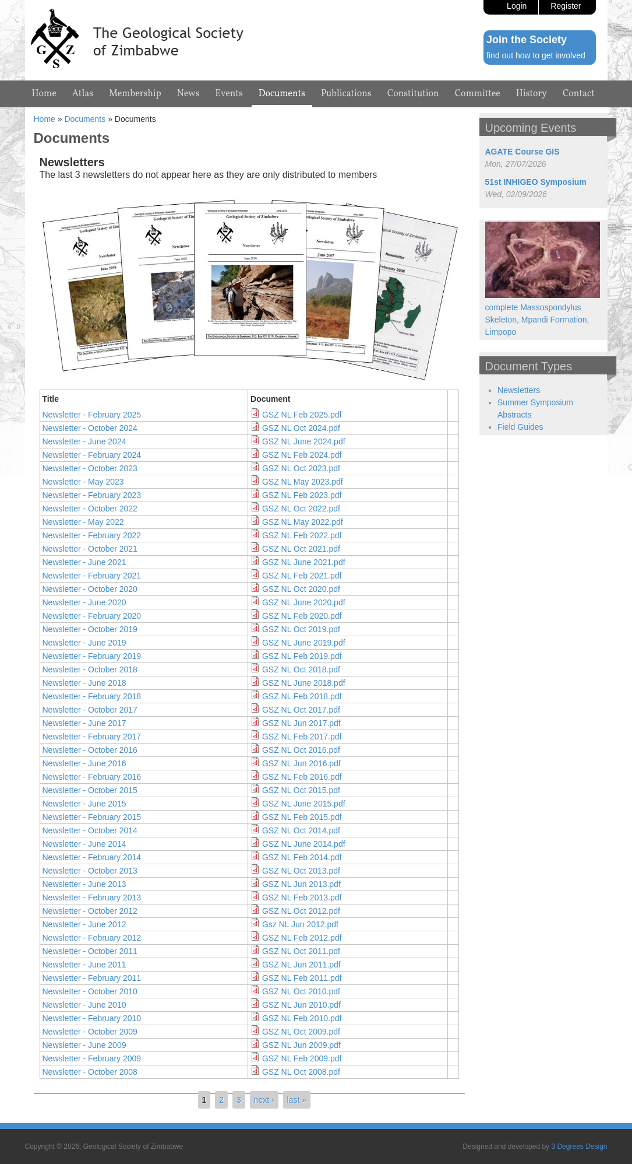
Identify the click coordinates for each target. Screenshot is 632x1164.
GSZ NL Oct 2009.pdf (301, 1031)
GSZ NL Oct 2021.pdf (301, 548)
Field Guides (520, 427)
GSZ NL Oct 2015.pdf (301, 790)
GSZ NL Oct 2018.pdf (301, 669)
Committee (477, 93)
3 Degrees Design (579, 1146)
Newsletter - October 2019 (90, 629)
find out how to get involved (535, 55)
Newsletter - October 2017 (90, 709)
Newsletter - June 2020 (84, 602)
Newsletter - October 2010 (90, 991)
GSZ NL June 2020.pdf (303, 602)
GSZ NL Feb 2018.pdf (301, 696)
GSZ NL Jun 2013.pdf (301, 884)
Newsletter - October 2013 (90, 870)
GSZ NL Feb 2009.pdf (301, 1058)
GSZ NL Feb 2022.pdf (301, 535)
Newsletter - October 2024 (90, 428)
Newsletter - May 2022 (83, 522)
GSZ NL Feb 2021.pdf (301, 575)
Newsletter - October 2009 (90, 1031)
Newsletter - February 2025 (92, 414)
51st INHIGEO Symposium (536, 182)
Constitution (413, 93)
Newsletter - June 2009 (84, 1045)
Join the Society (526, 39)
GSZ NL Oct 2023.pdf (301, 468)
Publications (346, 93)
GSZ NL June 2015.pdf (303, 803)
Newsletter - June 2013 (84, 884)
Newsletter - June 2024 (84, 441)
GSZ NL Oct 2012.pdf (301, 911)
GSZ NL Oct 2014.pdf (301, 830)
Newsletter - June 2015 (84, 803)
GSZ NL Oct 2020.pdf (301, 589)
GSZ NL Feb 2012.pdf (301, 937)
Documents (282, 93)
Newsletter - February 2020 (92, 615)
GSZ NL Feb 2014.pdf (301, 857)
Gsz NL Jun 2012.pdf (300, 924)
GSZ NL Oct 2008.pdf (301, 1072)
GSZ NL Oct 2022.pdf (301, 508)
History (531, 93)
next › (264, 1100)
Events (229, 93)
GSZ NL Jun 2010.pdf (301, 1004)
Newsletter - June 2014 (84, 844)
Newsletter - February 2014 (92, 857)
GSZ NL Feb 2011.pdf (301, 978)
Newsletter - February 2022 (92, 535)
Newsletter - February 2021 (92, 575)
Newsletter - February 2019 (92, 656)
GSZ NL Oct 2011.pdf (301, 951)
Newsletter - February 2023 (92, 495)
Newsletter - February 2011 (92, 978)
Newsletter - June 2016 (84, 763)
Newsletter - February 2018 (92, 696)
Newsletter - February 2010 (92, 1018)
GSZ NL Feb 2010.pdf (301, 1018)
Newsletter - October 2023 (90, 468)
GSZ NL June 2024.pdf (303, 441)
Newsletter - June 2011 (84, 964)
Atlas (82, 93)
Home (44, 93)
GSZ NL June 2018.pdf (303, 683)
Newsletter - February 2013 (92, 897)
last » (296, 1100)
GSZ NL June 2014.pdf (303, 844)
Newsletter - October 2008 (90, 1072)
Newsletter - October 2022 (90, 508)
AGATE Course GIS (522, 151)
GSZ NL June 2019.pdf (303, 642)
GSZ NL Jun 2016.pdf (301, 763)
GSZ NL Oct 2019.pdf (301, 629)
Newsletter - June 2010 (84, 1004)
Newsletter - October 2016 (90, 750)
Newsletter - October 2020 (90, 589)
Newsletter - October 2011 (90, 951)
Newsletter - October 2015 (90, 790)
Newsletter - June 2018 (84, 683)
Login (517, 5)
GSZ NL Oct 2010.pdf (301, 991)
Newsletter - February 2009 (92, 1058)
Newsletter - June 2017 (84, 723)
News (188, 93)
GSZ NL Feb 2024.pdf (301, 455)
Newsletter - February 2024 (92, 455)
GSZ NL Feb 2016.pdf (301, 776)
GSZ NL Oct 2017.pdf (301, 709)
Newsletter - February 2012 (92, 937)
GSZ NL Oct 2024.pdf (301, 428)
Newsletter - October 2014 (90, 830)
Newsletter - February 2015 (92, 817)
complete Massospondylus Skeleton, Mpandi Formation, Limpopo (537, 319)
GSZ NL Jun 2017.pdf (301, 723)
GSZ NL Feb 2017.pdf (301, 736)
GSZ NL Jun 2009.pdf (301, 1045)
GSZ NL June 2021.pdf (303, 562)
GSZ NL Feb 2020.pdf (301, 615)
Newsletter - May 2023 (83, 481)
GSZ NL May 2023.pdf (302, 481)
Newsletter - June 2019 (84, 642)
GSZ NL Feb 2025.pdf (301, 414)
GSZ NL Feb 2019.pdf (301, 656)
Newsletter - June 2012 (84, 924)
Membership (135, 93)
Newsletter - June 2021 (84, 562)
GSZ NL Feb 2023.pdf (301, 495)
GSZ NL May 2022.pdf (302, 522)
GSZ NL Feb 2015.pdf (301, 817)
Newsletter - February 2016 (92, 776)
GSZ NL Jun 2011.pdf (301, 964)
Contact (579, 93)
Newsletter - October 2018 (90, 669)
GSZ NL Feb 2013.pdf (301, 897)
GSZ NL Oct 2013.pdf (301, 870)
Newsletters (518, 390)
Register (565, 5)
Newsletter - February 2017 (92, 736)
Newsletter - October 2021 (90, 548)
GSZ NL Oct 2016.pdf (301, 750)
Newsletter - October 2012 (90, 911)
